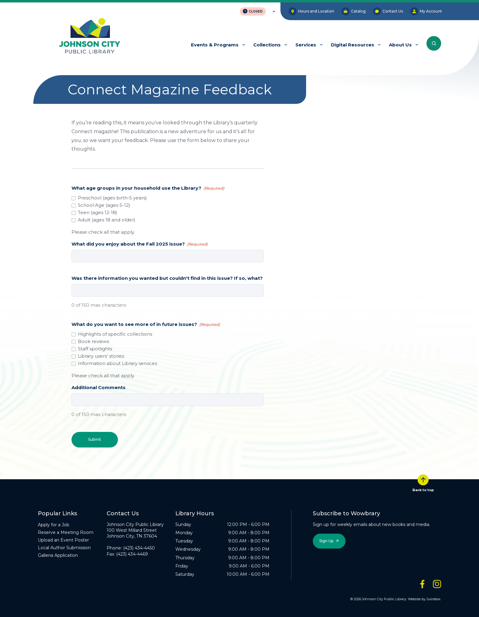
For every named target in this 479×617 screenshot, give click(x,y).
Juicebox (433, 599)
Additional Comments (98, 387)
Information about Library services (117, 363)
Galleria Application (58, 555)
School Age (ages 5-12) (104, 205)
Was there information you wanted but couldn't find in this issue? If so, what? (167, 278)
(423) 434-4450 (139, 548)
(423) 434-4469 (132, 554)
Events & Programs (215, 45)
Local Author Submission (64, 547)
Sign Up (326, 540)
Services (305, 45)
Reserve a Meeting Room (65, 532)
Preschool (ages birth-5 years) (112, 198)
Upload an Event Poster (63, 539)
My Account (426, 11)
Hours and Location (311, 11)
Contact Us (388, 11)
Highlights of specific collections (115, 334)
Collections (267, 45)
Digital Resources (352, 45)
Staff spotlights (95, 349)
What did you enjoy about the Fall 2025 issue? (139, 244)
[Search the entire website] (433, 43)
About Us (400, 45)
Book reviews (93, 341)
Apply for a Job (53, 524)
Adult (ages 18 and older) (106, 220)
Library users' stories (101, 356)
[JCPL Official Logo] (89, 36)
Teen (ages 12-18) (97, 212)
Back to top (423, 483)
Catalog (354, 11)
